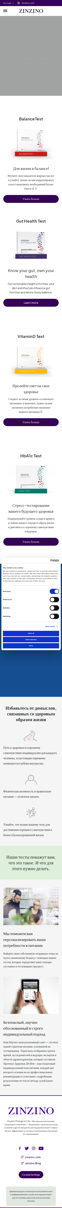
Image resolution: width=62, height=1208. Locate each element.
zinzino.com (27, 3)
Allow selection (31, 639)
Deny (31, 646)
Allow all (31, 633)
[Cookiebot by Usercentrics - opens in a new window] (45, 560)
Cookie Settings (31, 1174)
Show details (50, 626)
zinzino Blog (31, 1163)
